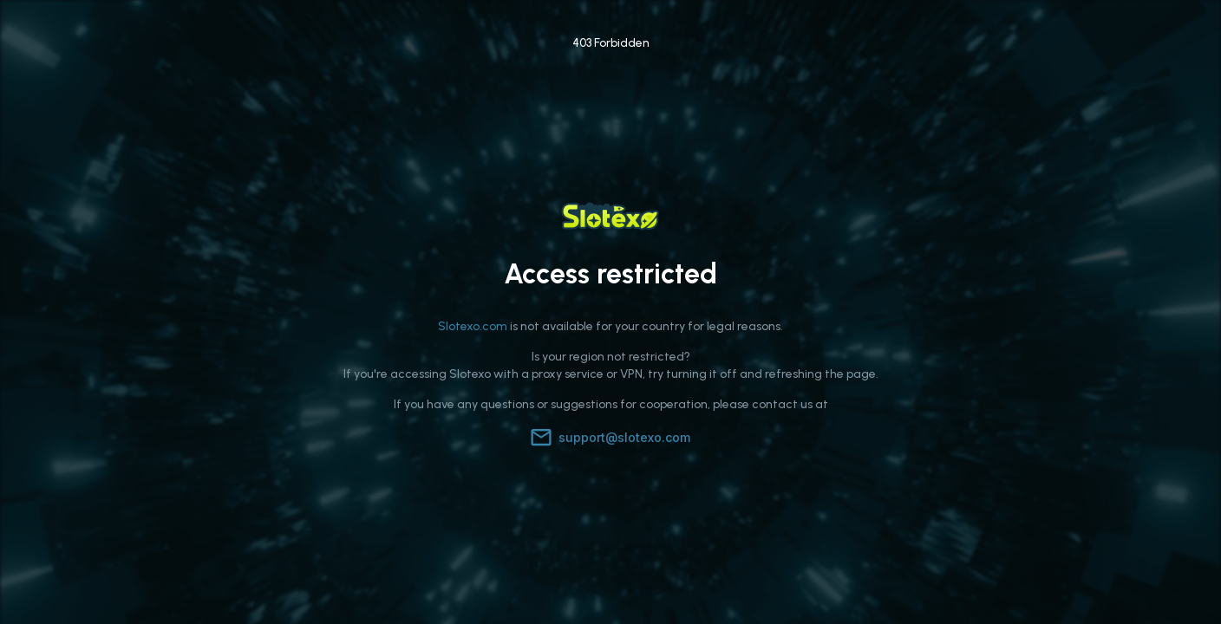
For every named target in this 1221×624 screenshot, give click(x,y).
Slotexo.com (472, 326)
